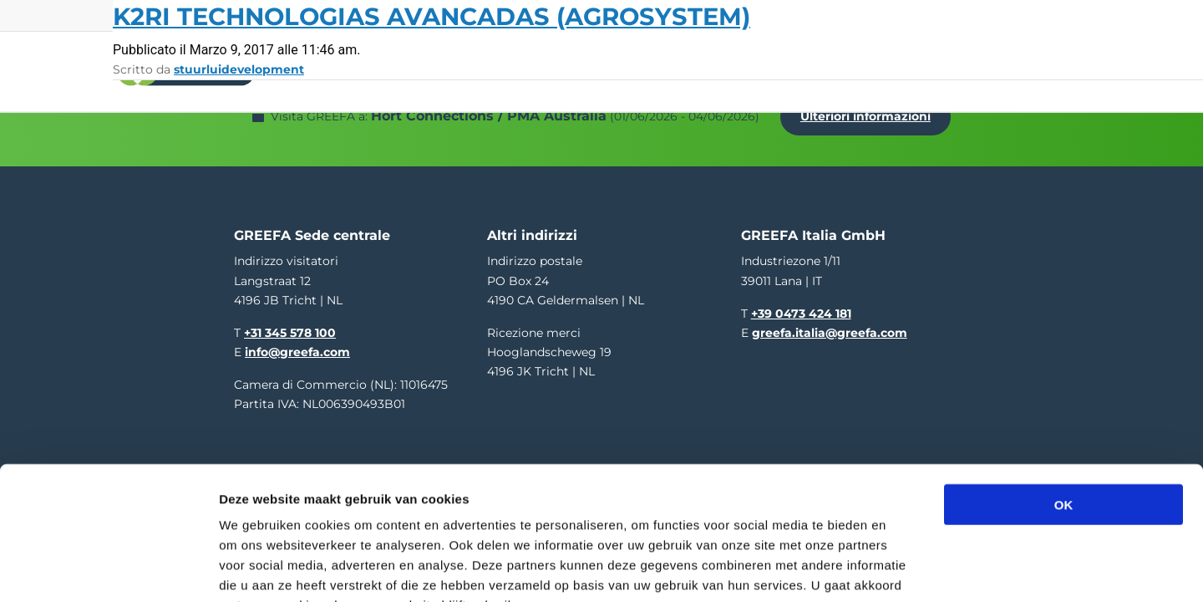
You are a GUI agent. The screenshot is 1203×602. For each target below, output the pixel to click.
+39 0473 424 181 (801, 303)
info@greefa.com (297, 342)
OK (1064, 401)
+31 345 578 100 (290, 323)
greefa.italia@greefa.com (829, 323)
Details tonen (902, 569)
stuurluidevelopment (239, 69)
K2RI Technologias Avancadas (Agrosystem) (431, 16)
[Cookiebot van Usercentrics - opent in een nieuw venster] (108, 569)
